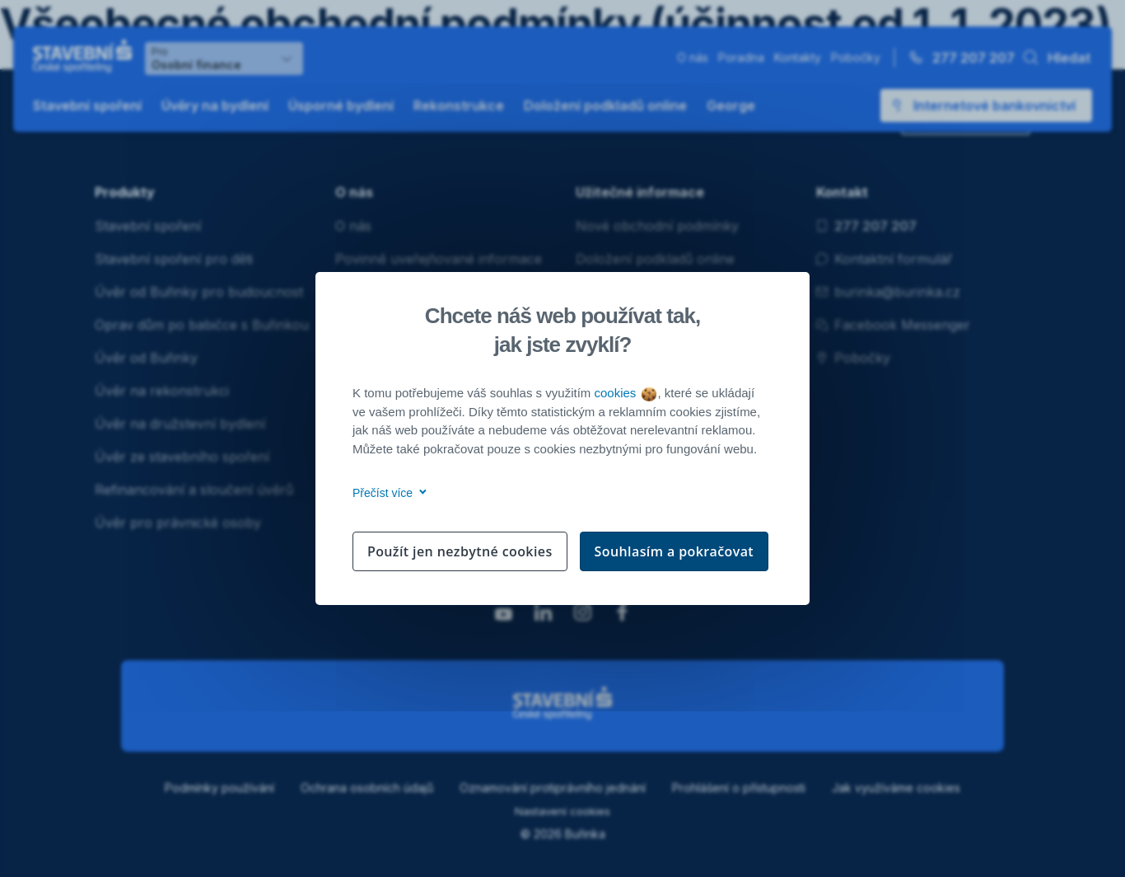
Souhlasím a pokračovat (674, 551)
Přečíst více (386, 492)
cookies (625, 393)
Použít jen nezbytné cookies (460, 551)
